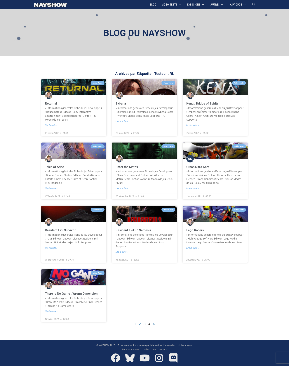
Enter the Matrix (127, 167)
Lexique (147, 348)
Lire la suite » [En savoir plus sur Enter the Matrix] (122, 188)
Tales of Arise (55, 167)
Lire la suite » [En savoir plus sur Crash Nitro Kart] (192, 188)
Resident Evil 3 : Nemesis (134, 230)
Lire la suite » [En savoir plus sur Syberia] (122, 121)
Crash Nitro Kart (198, 167)
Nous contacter (160, 348)
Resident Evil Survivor (61, 230)
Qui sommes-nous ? (130, 348)
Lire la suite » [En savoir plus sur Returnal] (51, 125)
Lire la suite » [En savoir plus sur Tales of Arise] (51, 188)
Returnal (51, 103)
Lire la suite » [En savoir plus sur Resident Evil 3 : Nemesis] (122, 251)
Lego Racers (195, 230)
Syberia (121, 103)
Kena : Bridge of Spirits (203, 103)
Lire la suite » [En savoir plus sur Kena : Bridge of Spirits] (192, 125)
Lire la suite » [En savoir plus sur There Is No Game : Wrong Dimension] (51, 311)
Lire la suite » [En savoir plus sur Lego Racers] (192, 247)
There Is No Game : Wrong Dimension (72, 293)
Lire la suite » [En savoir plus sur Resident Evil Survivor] (51, 247)
